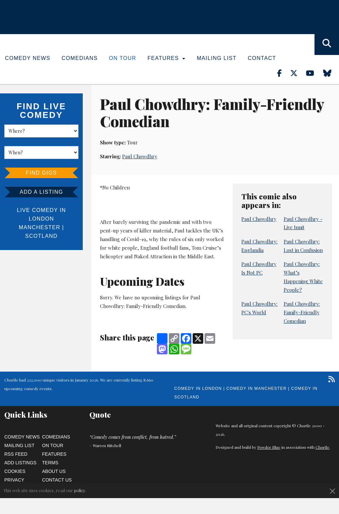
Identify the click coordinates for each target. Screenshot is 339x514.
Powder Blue (268, 447)
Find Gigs (41, 173)
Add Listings (20, 462)
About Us (54, 471)
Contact (262, 58)
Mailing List (216, 58)
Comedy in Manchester (256, 388)
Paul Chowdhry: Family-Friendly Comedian (302, 312)
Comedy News (27, 58)
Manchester (39, 227)
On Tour (122, 58)
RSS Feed (15, 454)
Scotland (41, 236)
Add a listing (41, 192)
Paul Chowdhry (139, 156)
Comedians (80, 58)
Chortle (322, 447)
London (41, 219)
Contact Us (57, 480)
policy (79, 490)
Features (167, 58)
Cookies (14, 471)
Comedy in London (198, 388)
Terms (50, 462)
